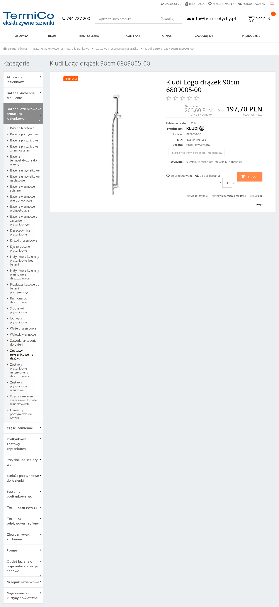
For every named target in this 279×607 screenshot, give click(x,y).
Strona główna (17, 48)
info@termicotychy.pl (211, 18)
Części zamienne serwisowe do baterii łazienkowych (24, 400)
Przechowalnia (223, 4)
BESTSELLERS (89, 36)
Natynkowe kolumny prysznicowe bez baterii (24, 260)
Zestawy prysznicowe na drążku (117, 48)
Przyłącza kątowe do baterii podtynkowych (24, 288)
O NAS (167, 36)
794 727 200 (76, 18)
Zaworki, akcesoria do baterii (23, 342)
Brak (251, 176)
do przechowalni (181, 176)
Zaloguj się (173, 4)
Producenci (251, 36)
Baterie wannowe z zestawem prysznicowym (23, 220)
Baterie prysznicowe (24, 140)
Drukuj (258, 195)
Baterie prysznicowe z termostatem (24, 148)
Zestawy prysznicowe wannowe (18, 386)
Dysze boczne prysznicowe (20, 248)
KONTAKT (133, 36)
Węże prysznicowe (23, 328)
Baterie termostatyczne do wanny (23, 160)
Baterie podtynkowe (24, 134)
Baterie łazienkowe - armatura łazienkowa (61, 48)
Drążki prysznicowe (23, 240)
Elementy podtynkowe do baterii (21, 414)
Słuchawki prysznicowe (18, 310)
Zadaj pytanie (199, 195)
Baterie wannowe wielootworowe (22, 198)
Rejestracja (196, 4)
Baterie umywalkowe (25, 170)
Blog (52, 36)
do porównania (210, 176)
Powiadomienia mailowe (231, 195)
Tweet (258, 205)
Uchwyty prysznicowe (18, 320)
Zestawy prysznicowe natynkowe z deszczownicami (21, 370)
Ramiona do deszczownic (19, 300)
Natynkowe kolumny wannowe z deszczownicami (24, 274)
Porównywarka (254, 4)
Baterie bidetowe (22, 128)
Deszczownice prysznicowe (20, 232)
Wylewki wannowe (23, 334)
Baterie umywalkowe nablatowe (25, 178)
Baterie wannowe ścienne (22, 188)
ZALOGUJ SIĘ (204, 36)
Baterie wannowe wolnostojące (22, 208)
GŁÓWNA (21, 36)
